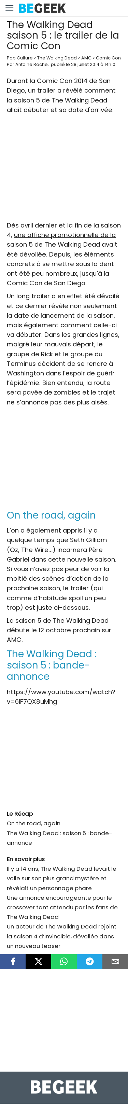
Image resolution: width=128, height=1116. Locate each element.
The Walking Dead (57, 58)
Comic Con (108, 58)
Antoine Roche (31, 64)
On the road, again (33, 823)
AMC (86, 58)
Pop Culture (20, 58)
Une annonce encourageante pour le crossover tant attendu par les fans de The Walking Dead (62, 907)
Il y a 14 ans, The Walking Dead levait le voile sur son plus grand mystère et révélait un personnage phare (61, 878)
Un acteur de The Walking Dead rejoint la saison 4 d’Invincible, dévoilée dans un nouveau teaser (61, 936)
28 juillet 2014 (85, 64)
